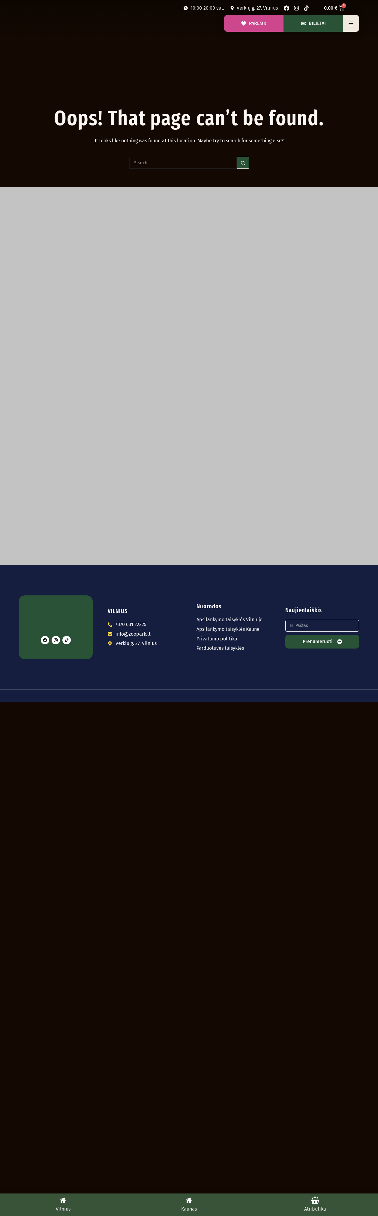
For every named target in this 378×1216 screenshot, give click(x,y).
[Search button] (243, 163)
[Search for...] (183, 163)
